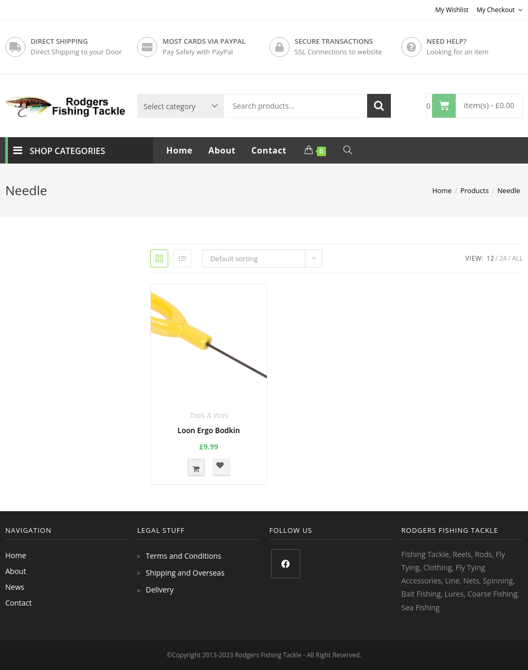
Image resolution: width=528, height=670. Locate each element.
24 (503, 258)
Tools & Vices (208, 415)
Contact (18, 603)
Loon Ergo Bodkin (209, 430)
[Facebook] (285, 563)
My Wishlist (451, 9)
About (15, 571)
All (517, 258)
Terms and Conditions (183, 556)
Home (15, 555)
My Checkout (499, 9)
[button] (222, 467)
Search (379, 106)
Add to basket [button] (196, 467)
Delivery (160, 590)
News (14, 587)
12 (490, 258)
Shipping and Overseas (185, 573)
